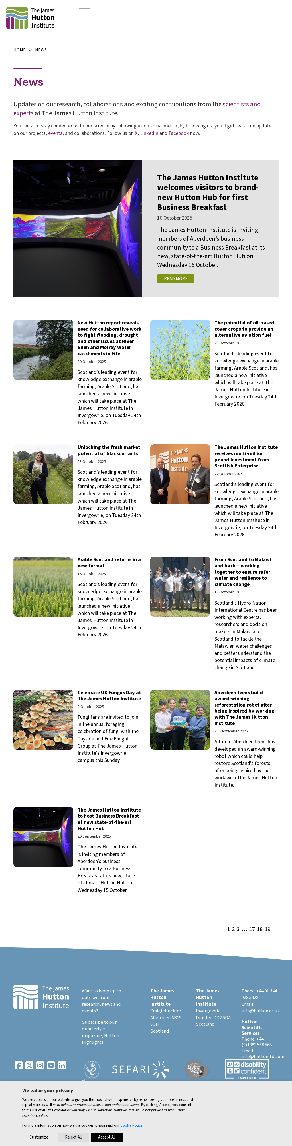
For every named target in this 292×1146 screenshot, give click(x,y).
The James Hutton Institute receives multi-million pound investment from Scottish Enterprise (246, 456)
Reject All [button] (73, 1137)
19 (267, 929)
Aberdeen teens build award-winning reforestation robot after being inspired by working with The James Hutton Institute (244, 708)
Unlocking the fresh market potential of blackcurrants (109, 450)
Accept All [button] (106, 1137)
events (55, 133)
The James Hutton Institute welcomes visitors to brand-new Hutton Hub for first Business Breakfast (208, 193)
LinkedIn (149, 133)
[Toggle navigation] (84, 11)
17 (252, 929)
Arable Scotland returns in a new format (109, 562)
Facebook (179, 133)
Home (19, 50)
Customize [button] (38, 1137)
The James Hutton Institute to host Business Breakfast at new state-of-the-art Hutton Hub (109, 819)
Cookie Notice (131, 1125)
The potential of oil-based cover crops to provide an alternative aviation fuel (244, 329)
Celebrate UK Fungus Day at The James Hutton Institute (109, 696)
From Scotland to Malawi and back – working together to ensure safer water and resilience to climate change (242, 572)
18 (260, 929)
